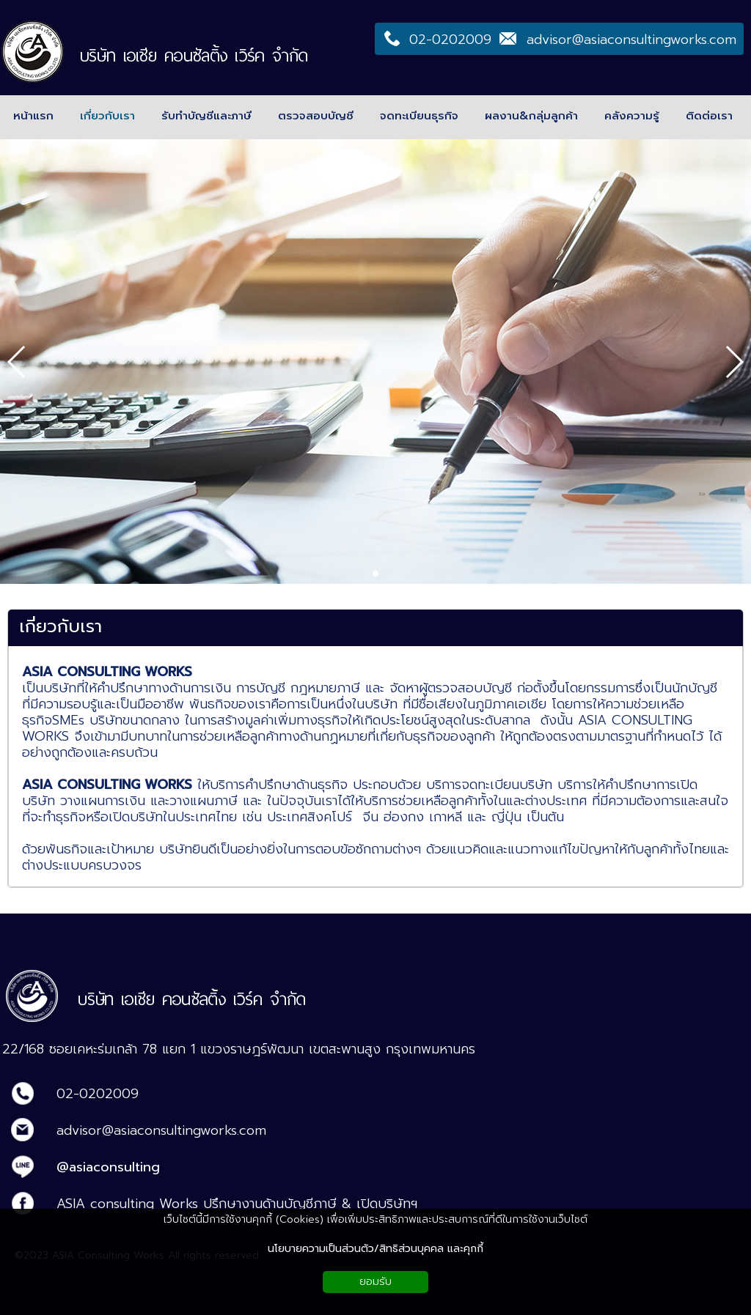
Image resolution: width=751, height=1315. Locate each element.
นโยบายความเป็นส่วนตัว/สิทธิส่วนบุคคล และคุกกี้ (375, 1248)
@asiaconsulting (108, 1167)
